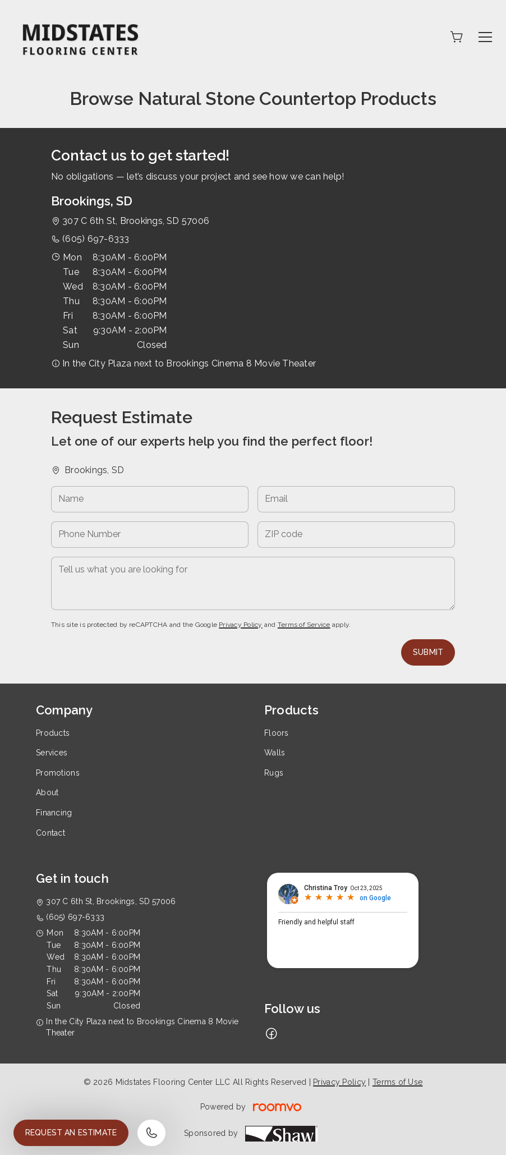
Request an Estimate (71, 1132)
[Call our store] (151, 1133)
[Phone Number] (150, 534)
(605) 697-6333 (95, 238)
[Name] (150, 499)
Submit (428, 652)
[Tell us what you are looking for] (253, 583)
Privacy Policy (240, 625)
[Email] (356, 499)
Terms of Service (304, 625)
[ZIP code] (356, 534)
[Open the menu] (485, 37)
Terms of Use (397, 1082)
